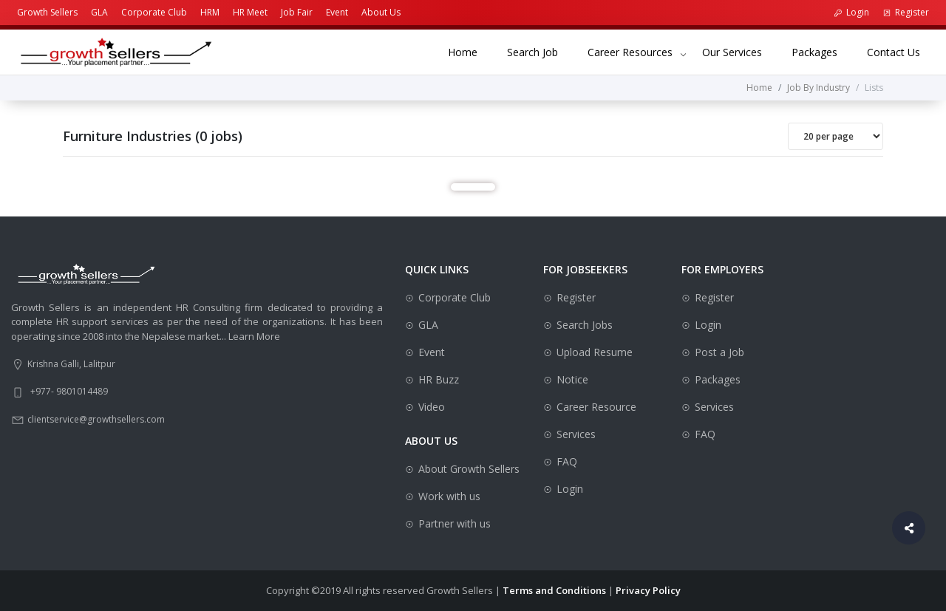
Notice (572, 379)
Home (470, 51)
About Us (381, 12)
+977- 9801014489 (69, 391)
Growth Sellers (47, 12)
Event (337, 12)
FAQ (567, 461)
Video (431, 407)
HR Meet (250, 12)
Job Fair (297, 12)
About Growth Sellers (469, 469)
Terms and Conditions (554, 590)
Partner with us (454, 523)
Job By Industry (818, 87)
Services (576, 434)
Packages (822, 51)
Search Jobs (585, 325)
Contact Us (901, 51)
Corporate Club (154, 12)
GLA (99, 12)
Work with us (449, 496)
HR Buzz (438, 379)
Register (905, 12)
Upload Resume (595, 352)
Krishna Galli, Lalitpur (71, 364)
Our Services (739, 51)
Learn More (254, 336)
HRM (210, 12)
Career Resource (596, 407)
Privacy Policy (648, 590)
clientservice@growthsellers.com (96, 419)
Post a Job (719, 352)
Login (851, 12)
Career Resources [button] (630, 52)
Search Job (540, 51)
